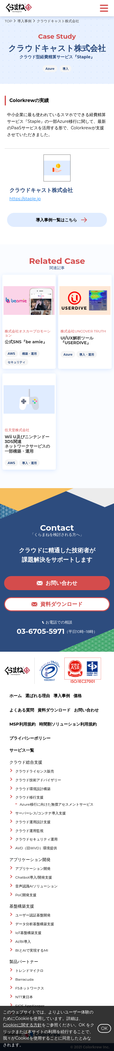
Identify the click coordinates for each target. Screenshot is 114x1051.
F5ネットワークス (29, 988)
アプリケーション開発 (33, 868)
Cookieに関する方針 (22, 1025)
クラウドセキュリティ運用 (36, 839)
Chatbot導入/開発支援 (33, 877)
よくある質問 (21, 710)
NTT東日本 (24, 997)
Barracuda (24, 979)
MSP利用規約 (22, 724)
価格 (77, 695)
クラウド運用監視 (29, 830)
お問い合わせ (86, 710)
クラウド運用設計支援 (33, 822)
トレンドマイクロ (29, 970)
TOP (8, 21)
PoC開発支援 (26, 895)
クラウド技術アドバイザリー (38, 780)
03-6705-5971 (41, 631)
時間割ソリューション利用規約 (68, 724)
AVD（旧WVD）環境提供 (36, 848)
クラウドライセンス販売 (34, 771)
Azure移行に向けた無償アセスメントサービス (56, 804)
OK (104, 1028)
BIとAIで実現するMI (31, 950)
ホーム (15, 695)
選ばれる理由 (37, 695)
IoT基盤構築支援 (28, 933)
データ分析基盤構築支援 (34, 924)
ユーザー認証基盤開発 (33, 915)
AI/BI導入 (23, 941)
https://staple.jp (25, 198)
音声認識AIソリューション (36, 886)
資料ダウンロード (54, 710)
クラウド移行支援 (29, 797)
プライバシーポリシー (30, 738)
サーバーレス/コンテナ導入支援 (40, 813)
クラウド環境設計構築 (33, 789)
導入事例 (24, 21)
